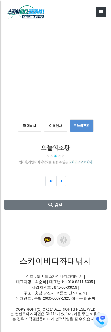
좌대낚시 (29, 125)
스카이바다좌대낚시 (55, 261)
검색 (55, 204)
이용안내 (55, 125)
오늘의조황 (81, 125)
